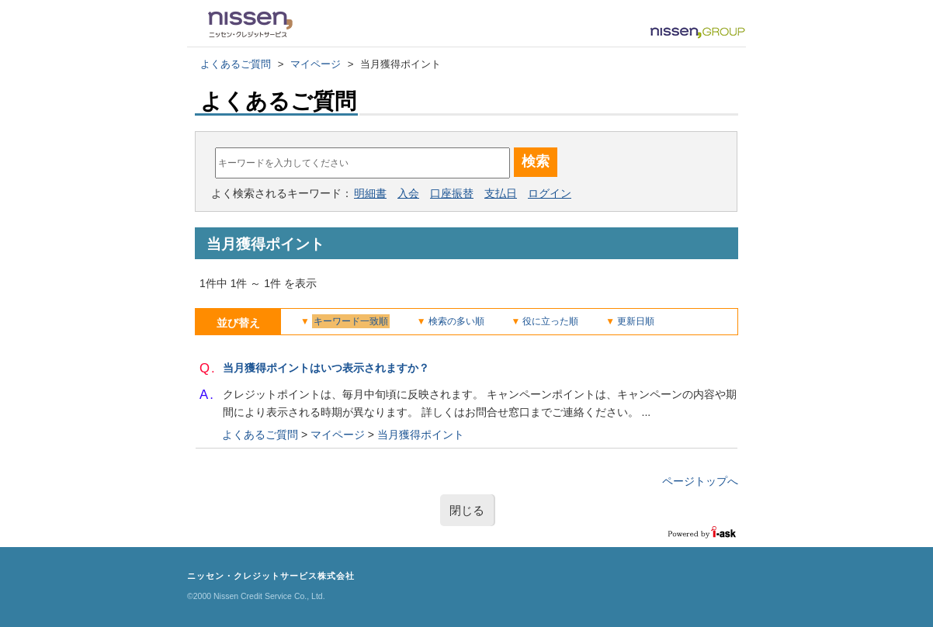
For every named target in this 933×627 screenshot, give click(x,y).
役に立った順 (550, 321)
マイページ (315, 64)
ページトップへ (700, 481)
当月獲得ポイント (420, 434)
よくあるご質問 (235, 64)
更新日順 (635, 321)
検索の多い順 (456, 321)
